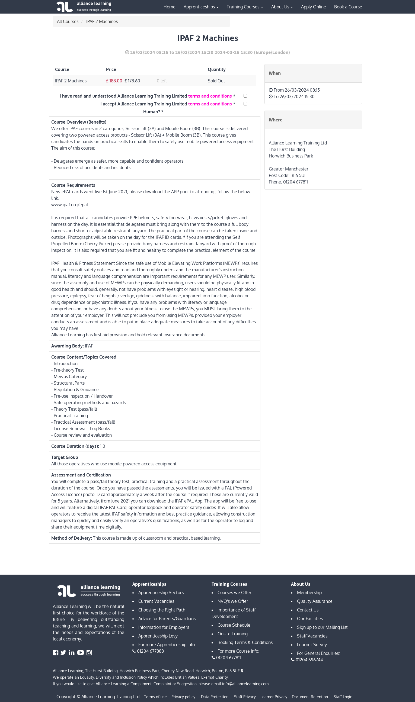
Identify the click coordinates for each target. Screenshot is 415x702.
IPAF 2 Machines (102, 21)
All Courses (67, 21)
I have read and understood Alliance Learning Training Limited (146, 96)
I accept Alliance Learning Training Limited (166, 104)
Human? (151, 111)
